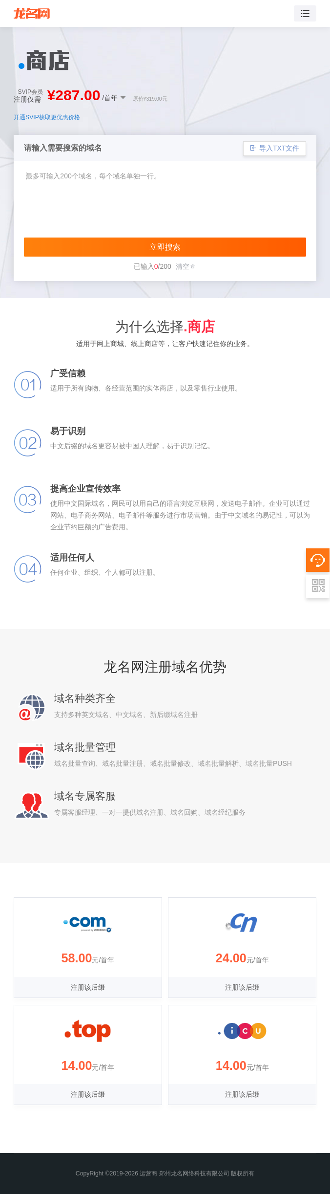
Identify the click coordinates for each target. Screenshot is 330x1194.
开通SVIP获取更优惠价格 (47, 117)
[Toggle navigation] (305, 13)
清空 (186, 266)
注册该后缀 (88, 987)
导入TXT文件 (274, 148)
